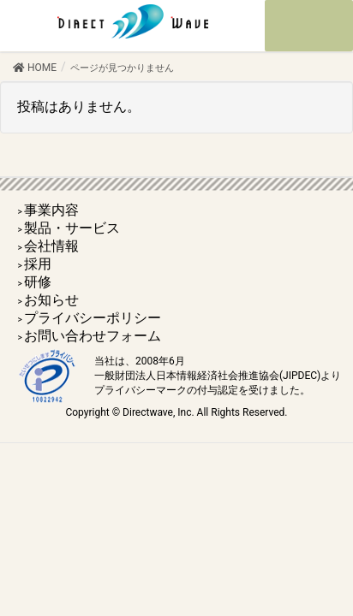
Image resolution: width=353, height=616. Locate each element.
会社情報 (51, 246)
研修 (37, 282)
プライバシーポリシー (92, 318)
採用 (37, 264)
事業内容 (51, 210)
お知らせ (51, 300)
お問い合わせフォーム (92, 336)
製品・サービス (72, 228)
